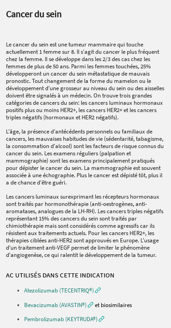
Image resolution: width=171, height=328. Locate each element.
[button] (62, 290)
